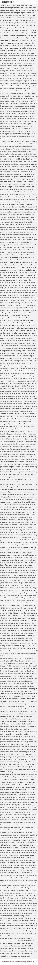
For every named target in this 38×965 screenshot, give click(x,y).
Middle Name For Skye (8, 5)
